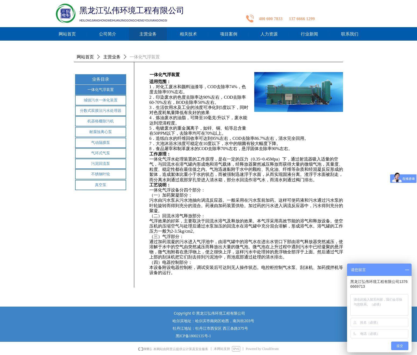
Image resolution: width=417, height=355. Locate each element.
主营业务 (112, 57)
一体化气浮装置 (145, 57)
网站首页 (85, 57)
